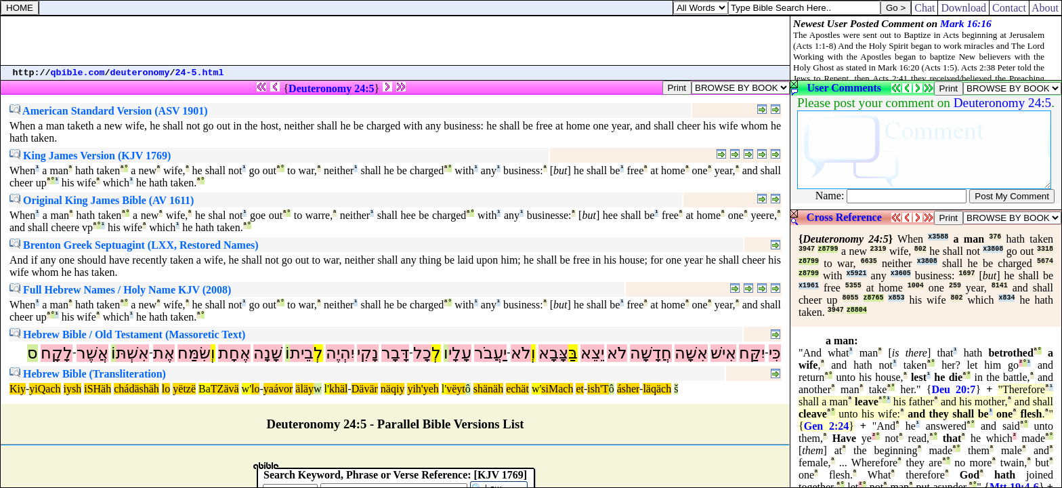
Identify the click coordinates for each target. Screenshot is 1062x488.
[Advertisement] (395, 40)
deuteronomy (140, 73)
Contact (1009, 8)
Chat (924, 8)
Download (963, 8)
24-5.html (199, 73)
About (1045, 8)
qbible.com (78, 73)
